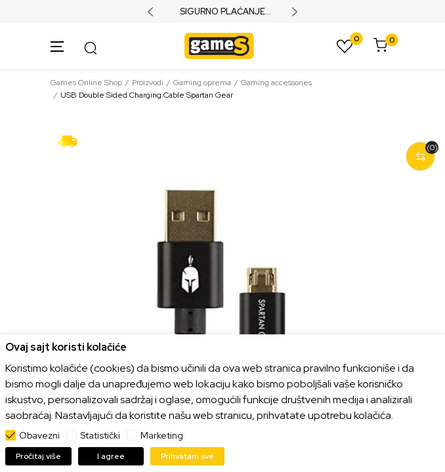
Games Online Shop (86, 82)
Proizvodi (147, 82)
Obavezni (39, 435)
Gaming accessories (276, 82)
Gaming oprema (202, 82)
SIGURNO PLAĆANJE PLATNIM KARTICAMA (222, 12)
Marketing (161, 435)
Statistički (100, 435)
